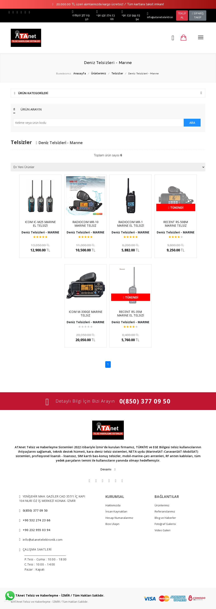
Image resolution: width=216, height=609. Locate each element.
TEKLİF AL (182, 15)
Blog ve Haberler (165, 518)
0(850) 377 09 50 (145, 401)
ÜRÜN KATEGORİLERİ (108, 93)
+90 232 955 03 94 (36, 530)
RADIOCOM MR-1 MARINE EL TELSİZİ (130, 224)
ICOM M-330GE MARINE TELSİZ (85, 313)
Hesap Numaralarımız (119, 518)
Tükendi (175, 208)
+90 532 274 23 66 (36, 520)
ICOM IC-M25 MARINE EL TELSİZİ (40, 224)
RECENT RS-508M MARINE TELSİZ (175, 224)
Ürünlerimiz (162, 505)
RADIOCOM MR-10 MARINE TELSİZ (85, 224)
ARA (192, 123)
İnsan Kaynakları (116, 511)
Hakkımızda (112, 505)
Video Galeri (162, 530)
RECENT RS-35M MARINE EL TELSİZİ (130, 313)
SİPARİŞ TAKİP (198, 15)
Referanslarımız (165, 511)
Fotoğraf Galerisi (165, 524)
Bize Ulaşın (112, 524)
